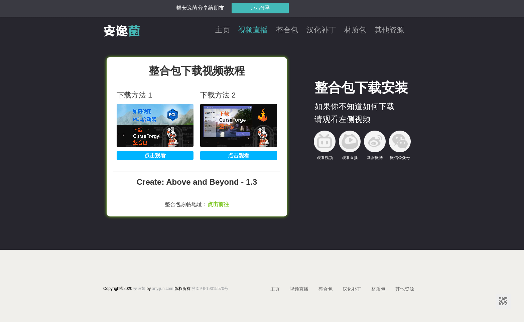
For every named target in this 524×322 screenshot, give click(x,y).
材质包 (355, 30)
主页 (222, 30)
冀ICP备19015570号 (209, 288)
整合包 (287, 30)
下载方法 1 (134, 95)
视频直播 (253, 30)
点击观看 (155, 155)
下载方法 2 (218, 95)
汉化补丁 (321, 30)
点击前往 (218, 204)
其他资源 (389, 30)
